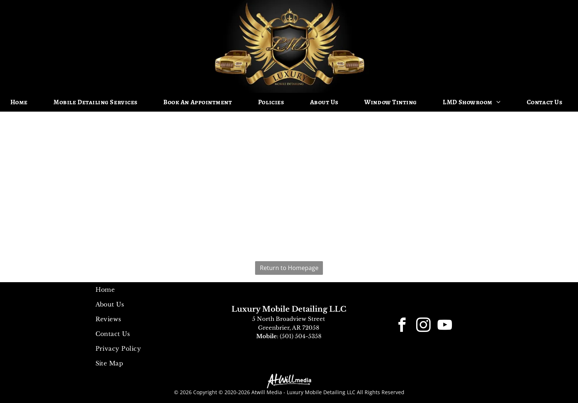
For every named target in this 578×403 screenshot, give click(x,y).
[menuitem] (22, 102)
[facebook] (402, 326)
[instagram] (423, 326)
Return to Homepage (289, 268)
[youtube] (445, 326)
